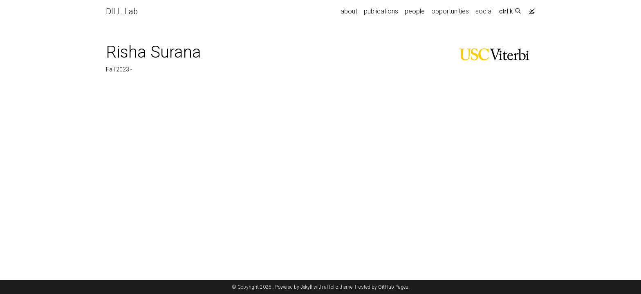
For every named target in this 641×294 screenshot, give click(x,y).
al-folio (331, 287)
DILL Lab (122, 11)
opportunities (450, 11)
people (415, 11)
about (349, 11)
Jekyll (306, 287)
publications (381, 11)
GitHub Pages (393, 287)
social (484, 11)
